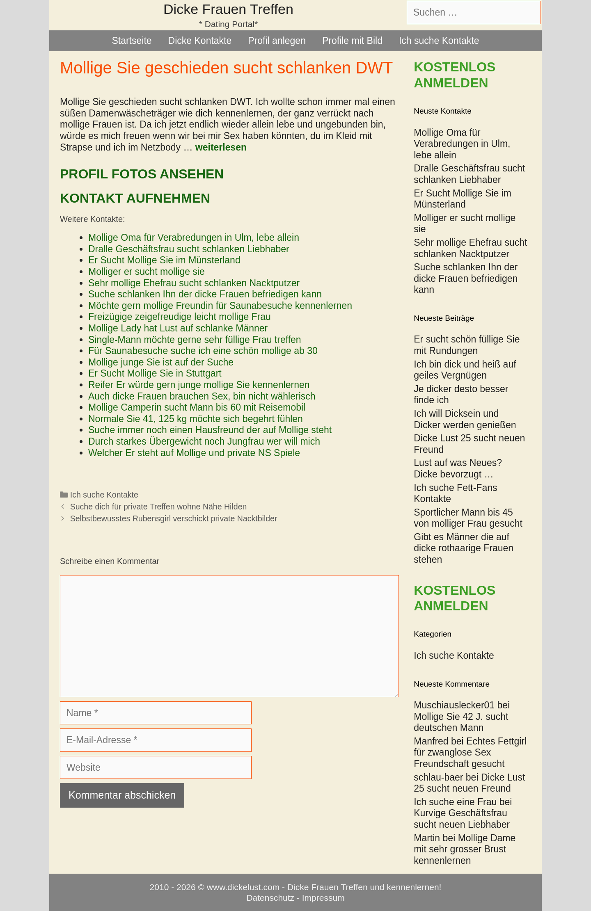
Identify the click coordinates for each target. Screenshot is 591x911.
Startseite (131, 40)
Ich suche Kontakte (439, 40)
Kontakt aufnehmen (135, 198)
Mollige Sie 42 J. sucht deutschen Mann (461, 722)
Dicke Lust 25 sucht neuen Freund (469, 783)
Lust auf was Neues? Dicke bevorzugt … (458, 468)
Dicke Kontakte (200, 40)
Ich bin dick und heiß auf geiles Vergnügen (465, 370)
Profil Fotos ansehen (142, 174)
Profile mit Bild (352, 40)
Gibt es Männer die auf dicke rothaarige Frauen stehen (463, 548)
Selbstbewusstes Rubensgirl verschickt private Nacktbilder (173, 518)
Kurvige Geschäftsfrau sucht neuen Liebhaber (462, 819)
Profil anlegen (277, 40)
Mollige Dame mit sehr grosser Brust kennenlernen (464, 849)
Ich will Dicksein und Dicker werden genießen (465, 419)
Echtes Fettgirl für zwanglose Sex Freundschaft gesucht (470, 752)
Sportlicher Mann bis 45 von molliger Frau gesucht (468, 518)
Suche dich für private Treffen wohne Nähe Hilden (158, 506)
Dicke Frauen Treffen (228, 9)
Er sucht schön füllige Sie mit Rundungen (467, 345)
